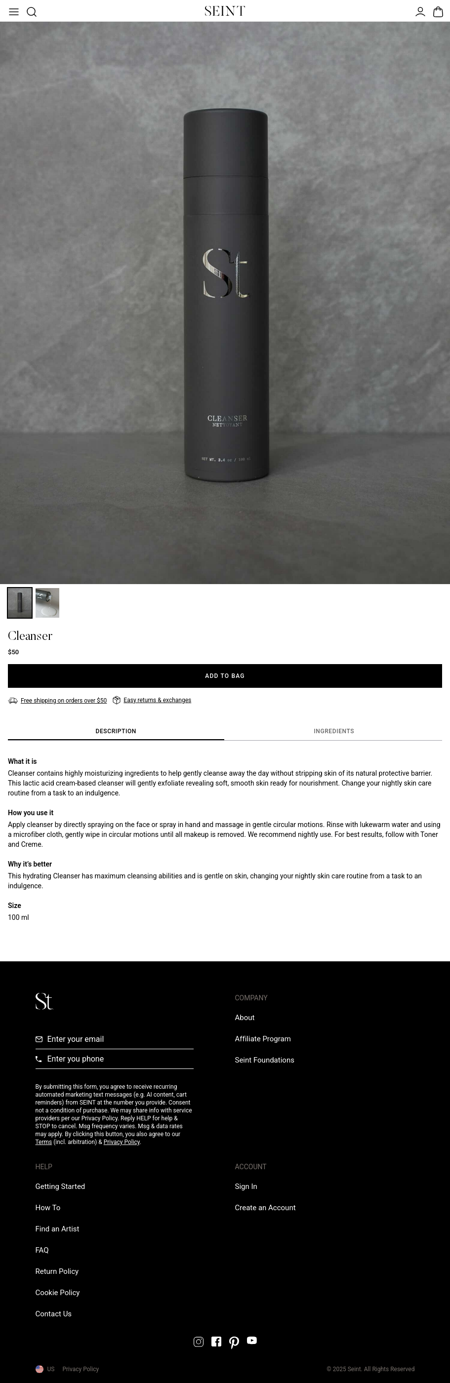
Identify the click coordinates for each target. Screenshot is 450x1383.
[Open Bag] (437, 11)
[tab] (116, 731)
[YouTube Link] (252, 1340)
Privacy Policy (122, 1142)
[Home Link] (225, 11)
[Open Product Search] (31, 11)
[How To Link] (48, 1207)
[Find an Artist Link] (58, 1229)
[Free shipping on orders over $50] (57, 701)
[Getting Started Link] (60, 1186)
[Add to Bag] (225, 676)
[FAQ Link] (42, 1250)
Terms (44, 1142)
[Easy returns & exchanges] (152, 700)
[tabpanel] (225, 839)
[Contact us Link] (54, 1313)
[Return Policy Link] (57, 1271)
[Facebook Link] (216, 1341)
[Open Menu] (13, 11)
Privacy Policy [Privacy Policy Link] (80, 1369)
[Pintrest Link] (234, 1343)
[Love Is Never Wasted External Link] (264, 1060)
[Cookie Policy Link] (58, 1292)
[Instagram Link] (199, 1342)
